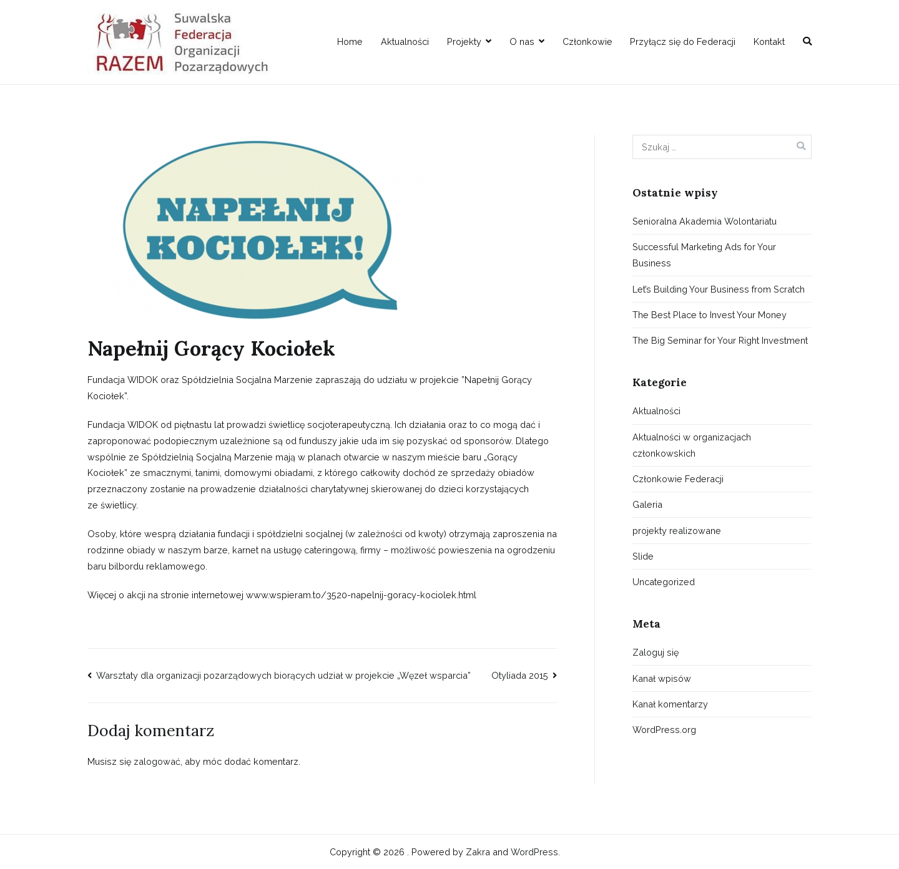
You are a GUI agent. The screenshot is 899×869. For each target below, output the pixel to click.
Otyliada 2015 (519, 675)
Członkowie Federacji (678, 478)
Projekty (464, 41)
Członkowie (587, 41)
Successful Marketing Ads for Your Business (704, 254)
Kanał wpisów (661, 678)
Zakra (478, 852)
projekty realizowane (676, 530)
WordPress (534, 852)
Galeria (647, 504)
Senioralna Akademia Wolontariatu (704, 221)
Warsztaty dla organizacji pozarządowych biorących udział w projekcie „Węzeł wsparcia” (283, 675)
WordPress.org (664, 729)
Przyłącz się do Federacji (682, 41)
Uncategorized (663, 581)
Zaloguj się (655, 652)
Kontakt (769, 41)
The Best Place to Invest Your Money (709, 314)
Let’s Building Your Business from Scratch (718, 289)
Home (350, 41)
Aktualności (405, 41)
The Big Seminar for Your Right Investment (720, 340)
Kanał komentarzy (670, 704)
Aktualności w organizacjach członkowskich (691, 445)
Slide (643, 556)
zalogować (157, 761)
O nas (521, 41)
